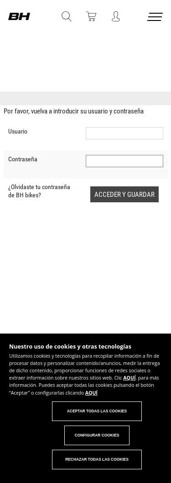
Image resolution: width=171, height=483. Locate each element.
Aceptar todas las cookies (97, 411)
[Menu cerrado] (156, 18)
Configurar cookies (97, 435)
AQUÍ (129, 378)
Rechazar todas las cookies (97, 459)
